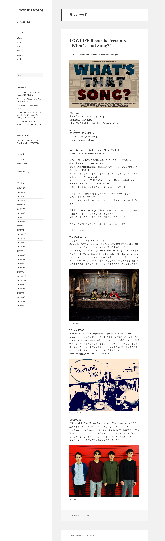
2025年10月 (21, 192)
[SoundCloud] (88, 133)
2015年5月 (21, 297)
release (20, 51)
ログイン (20, 159)
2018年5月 (21, 226)
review (20, 55)
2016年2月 (21, 268)
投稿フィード (22, 163)
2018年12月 (21, 217)
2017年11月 (21, 234)
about (19, 38)
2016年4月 (21, 259)
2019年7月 (21, 209)
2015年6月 (21, 293)
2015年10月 (21, 280)
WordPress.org (23, 172)
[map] (102, 116)
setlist (19, 59)
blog (19, 42)
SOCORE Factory (89, 116)
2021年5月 (21, 200)
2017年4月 (21, 242)
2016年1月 (21, 272)
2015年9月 (21, 284)
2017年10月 (21, 238)
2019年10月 (21, 205)
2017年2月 (21, 247)
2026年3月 (21, 188)
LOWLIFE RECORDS (30, 10)
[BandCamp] (91, 136)
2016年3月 (21, 263)
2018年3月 (21, 230)
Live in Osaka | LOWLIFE (27, 143)
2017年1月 (21, 251)
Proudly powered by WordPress (82, 535)
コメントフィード (24, 167)
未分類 (19, 63)
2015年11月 (21, 276)
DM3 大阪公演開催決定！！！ (28, 140)
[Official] (91, 140)
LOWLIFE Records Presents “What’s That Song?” (97, 43)
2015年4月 (21, 301)
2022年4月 (21, 196)
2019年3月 (21, 213)
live (18, 46)
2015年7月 (21, 289)
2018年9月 (21, 221)
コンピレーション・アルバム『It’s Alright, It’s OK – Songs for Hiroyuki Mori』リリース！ (30, 115)
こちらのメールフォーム (98, 223)
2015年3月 (21, 305)
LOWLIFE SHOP (23, 22)
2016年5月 (21, 255)
